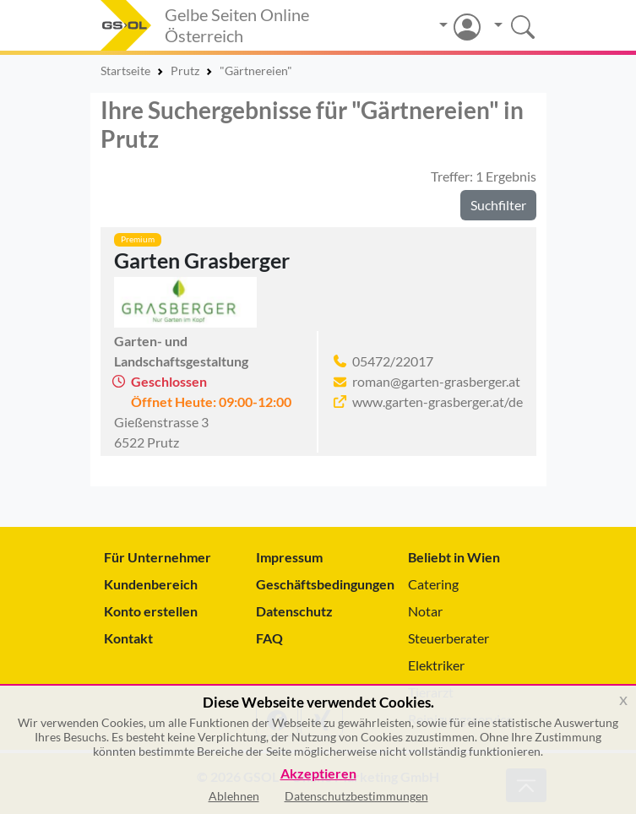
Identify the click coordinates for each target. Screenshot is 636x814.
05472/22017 (392, 361)
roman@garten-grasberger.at (436, 381)
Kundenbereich (151, 584)
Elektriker (436, 665)
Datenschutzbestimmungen (356, 796)
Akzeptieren (318, 774)
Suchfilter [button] (498, 205)
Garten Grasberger (202, 260)
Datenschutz (294, 611)
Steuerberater (448, 638)
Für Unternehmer (157, 557)
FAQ (269, 638)
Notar (425, 611)
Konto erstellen (151, 611)
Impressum (289, 557)
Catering (433, 584)
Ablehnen (234, 796)
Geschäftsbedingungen (318, 584)
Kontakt (128, 638)
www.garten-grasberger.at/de (437, 401)
